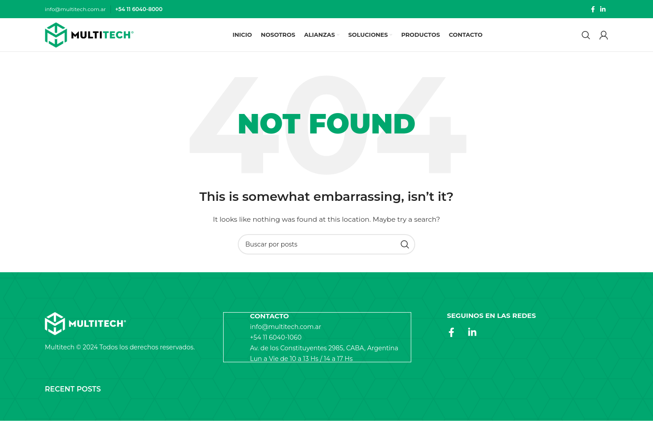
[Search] (586, 36)
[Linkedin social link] (603, 9)
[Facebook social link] (593, 9)
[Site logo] (89, 36)
